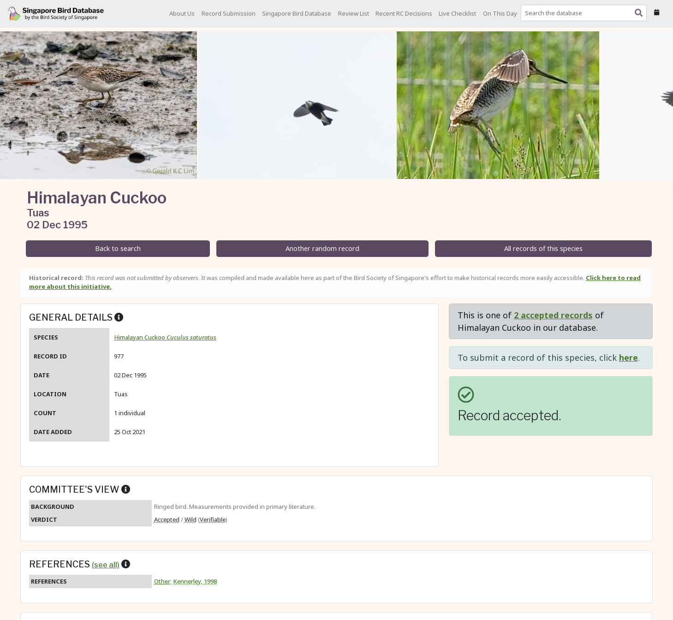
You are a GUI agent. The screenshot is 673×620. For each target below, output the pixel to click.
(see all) (105, 564)
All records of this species (543, 248)
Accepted (166, 519)
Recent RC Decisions (403, 13)
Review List (353, 13)
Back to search (118, 248)
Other (162, 581)
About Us (182, 13)
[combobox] (585, 13)
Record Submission (229, 13)
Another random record (322, 248)
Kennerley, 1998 (195, 581)
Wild (191, 519)
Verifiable (213, 519)
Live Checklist (457, 13)
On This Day (500, 13)
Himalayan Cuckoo (165, 337)
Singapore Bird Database (296, 13)
